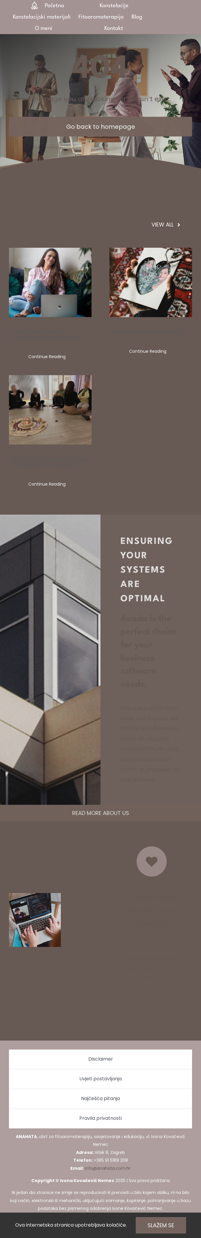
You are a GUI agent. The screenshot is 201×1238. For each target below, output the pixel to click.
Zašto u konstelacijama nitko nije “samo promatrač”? (50, 461)
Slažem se (161, 1225)
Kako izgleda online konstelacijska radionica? (45, 334)
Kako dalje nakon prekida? (147, 331)
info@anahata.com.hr (108, 1168)
